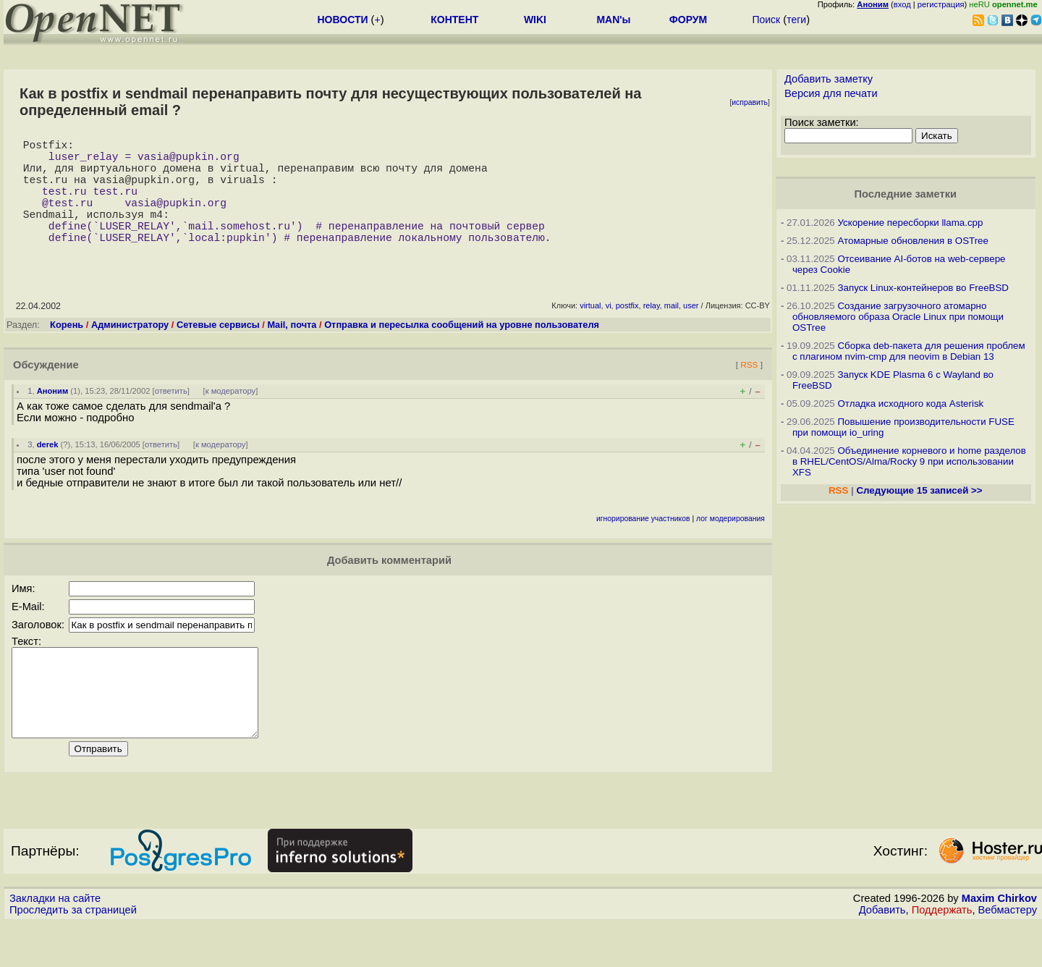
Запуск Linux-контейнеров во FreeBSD (923, 287)
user (690, 331)
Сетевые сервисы (218, 350)
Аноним (53, 417)
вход (902, 4)
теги (796, 19)
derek (48, 470)
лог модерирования (730, 545)
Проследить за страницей (73, 953)
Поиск (766, 19)
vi (608, 331)
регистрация (941, 4)
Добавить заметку (828, 79)
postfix (627, 331)
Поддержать (942, 953)
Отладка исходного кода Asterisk (910, 403)
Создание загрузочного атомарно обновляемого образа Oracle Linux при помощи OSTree (898, 316)
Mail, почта (291, 350)
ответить (171, 417)
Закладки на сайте (55, 941)
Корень (66, 350)
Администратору (130, 350)
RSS (749, 390)
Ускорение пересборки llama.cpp (910, 222)
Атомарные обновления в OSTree (912, 240)
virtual (590, 331)
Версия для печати (831, 93)
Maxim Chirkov (999, 941)
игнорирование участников (643, 545)
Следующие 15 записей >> (919, 490)
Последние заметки (905, 194)
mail (671, 331)
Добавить (882, 953)
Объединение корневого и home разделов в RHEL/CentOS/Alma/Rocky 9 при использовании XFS (909, 461)
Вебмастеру (1007, 953)
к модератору (231, 417)
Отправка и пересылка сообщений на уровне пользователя (461, 350)
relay (651, 331)
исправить (750, 102)
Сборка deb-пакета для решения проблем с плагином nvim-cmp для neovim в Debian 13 (908, 351)
